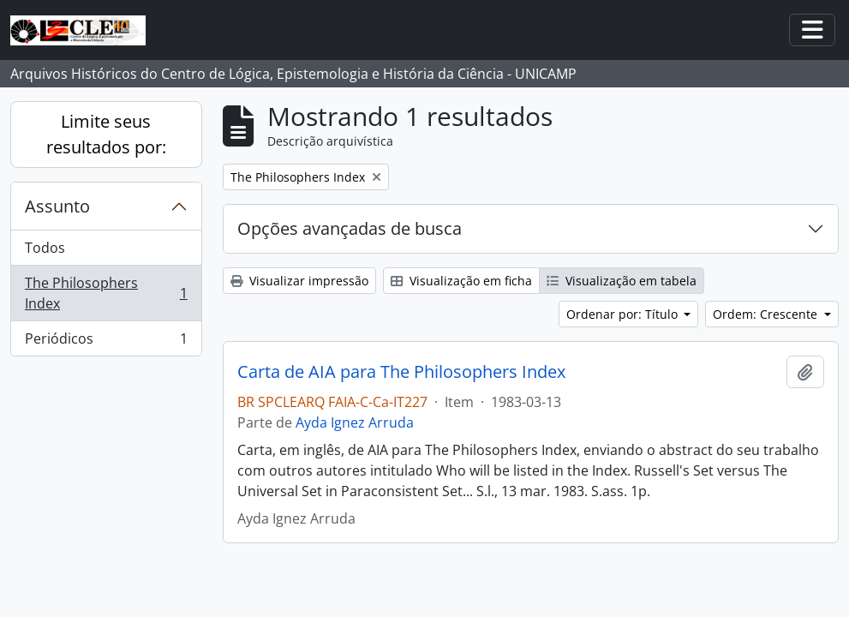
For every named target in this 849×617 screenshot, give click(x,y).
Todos (45, 247)
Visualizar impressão (299, 281)
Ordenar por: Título (623, 314)
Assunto (57, 206)
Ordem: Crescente (767, 314)
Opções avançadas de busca (349, 228)
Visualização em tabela (622, 281)
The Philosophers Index (106, 293)
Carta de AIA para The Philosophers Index (401, 372)
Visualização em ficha (461, 281)
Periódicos (106, 342)
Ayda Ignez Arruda (355, 422)
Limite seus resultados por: (106, 134)
